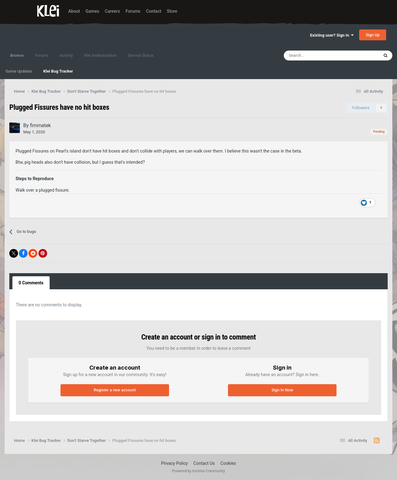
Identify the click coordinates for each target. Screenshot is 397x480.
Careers (112, 11)
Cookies (228, 463)
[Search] (318, 55)
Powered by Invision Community (198, 471)
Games (92, 11)
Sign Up (373, 35)
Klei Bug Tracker (58, 71)
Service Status (141, 55)
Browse (17, 58)
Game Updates (19, 71)
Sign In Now (282, 390)
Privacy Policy (174, 463)
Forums (133, 11)
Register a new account (115, 390)
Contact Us (204, 463)
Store (172, 11)
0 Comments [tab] (31, 282)
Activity (66, 55)
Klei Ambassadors (100, 55)
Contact (153, 11)
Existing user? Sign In (332, 35)
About (74, 11)
